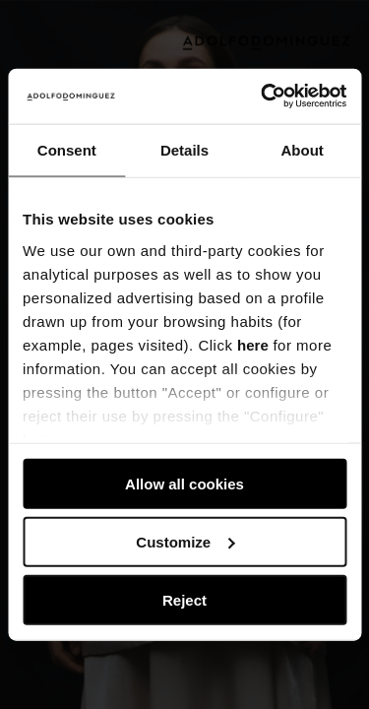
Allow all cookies (184, 484)
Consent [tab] (66, 149)
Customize (185, 541)
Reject (184, 599)
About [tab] (302, 149)
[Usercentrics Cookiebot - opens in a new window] (262, 96)
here (253, 344)
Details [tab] (184, 149)
